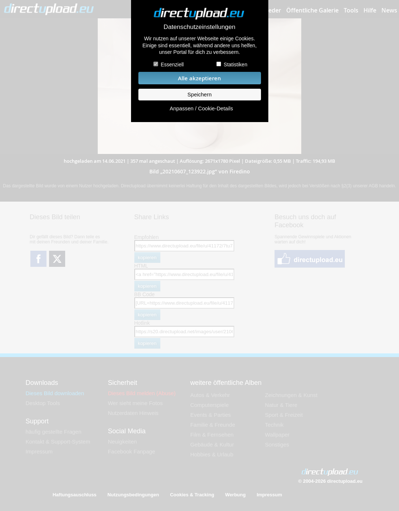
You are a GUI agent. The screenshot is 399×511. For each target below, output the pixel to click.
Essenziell (172, 64)
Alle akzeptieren (199, 78)
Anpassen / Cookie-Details (201, 108)
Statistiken (235, 64)
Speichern (199, 95)
